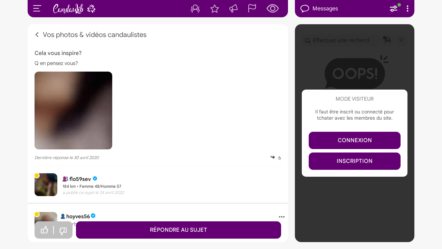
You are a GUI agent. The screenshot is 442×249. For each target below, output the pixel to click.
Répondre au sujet (178, 230)
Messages (319, 8)
